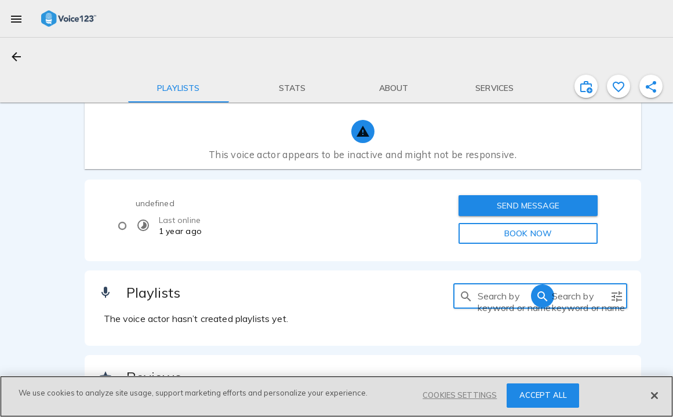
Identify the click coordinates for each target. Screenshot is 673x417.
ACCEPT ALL (543, 395)
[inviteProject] (586, 86)
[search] (466, 296)
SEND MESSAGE (528, 205)
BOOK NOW (528, 233)
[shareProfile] (651, 86)
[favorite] (618, 86)
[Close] (654, 395)
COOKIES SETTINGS (460, 395)
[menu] (16, 18)
